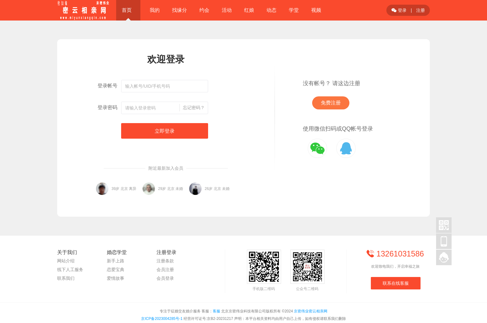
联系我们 (66, 278)
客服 (216, 311)
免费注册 (331, 102)
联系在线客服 (396, 283)
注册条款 (165, 260)
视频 (316, 10)
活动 (227, 10)
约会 (204, 10)
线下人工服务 (70, 269)
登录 (399, 10)
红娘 (249, 10)
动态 (271, 10)
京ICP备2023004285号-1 (161, 318)
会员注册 (165, 269)
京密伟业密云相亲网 (310, 311)
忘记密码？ (194, 107)
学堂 (294, 10)
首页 (127, 10)
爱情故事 (115, 278)
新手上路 (115, 260)
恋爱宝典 (115, 269)
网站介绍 (66, 260)
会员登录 (165, 278)
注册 (420, 10)
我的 (155, 10)
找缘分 (179, 10)
